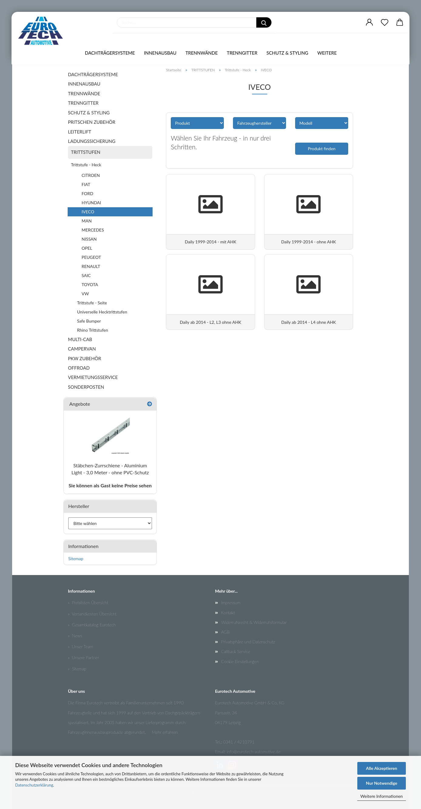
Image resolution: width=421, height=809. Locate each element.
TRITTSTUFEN (85, 152)
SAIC (86, 275)
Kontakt (228, 612)
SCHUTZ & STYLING (287, 53)
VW (85, 293)
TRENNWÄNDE (201, 53)
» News (75, 635)
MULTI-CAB (80, 339)
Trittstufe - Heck (86, 164)
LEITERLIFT (79, 131)
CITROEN (91, 175)
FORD (87, 193)
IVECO (88, 211)
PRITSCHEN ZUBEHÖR (91, 122)
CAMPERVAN (82, 348)
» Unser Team (80, 646)
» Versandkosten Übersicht (92, 613)
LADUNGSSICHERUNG (91, 141)
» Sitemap (77, 668)
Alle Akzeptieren (381, 768)
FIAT (86, 184)
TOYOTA (90, 284)
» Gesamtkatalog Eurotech (92, 624)
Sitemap (75, 558)
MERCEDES (93, 229)
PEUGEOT (91, 257)
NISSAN (89, 239)
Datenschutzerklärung (34, 785)
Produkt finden (321, 148)
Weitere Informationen (381, 796)
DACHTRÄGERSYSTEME (110, 53)
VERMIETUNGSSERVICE (93, 377)
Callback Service (235, 651)
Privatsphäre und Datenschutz (248, 641)
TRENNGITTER (242, 53)
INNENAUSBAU (160, 53)
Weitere (327, 53)
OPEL (87, 248)
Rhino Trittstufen (92, 330)
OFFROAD (79, 368)
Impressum (231, 602)
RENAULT (91, 266)
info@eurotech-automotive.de (254, 751)
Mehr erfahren (165, 732)
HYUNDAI (91, 202)
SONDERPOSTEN (86, 387)
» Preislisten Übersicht (88, 602)
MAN (87, 220)
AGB (225, 632)
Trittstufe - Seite (92, 302)
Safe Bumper (89, 320)
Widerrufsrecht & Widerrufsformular (254, 622)
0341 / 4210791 (238, 741)
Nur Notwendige (381, 783)
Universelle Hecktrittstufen (102, 311)
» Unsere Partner (83, 657)
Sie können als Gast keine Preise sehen (110, 485)
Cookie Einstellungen (240, 661)
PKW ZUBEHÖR (84, 358)
